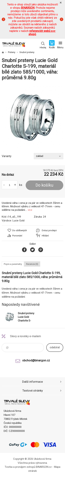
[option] (32, 117)
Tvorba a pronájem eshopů (20, 466)
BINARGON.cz (44, 466)
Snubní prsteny (26, 52)
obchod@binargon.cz (36, 360)
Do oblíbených (19, 230)
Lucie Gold (18, 220)
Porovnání (17, 235)
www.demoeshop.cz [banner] (13, 45)
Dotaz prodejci (49, 230)
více (30, 209)
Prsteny (11, 52)
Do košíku (44, 185)
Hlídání (45, 235)
